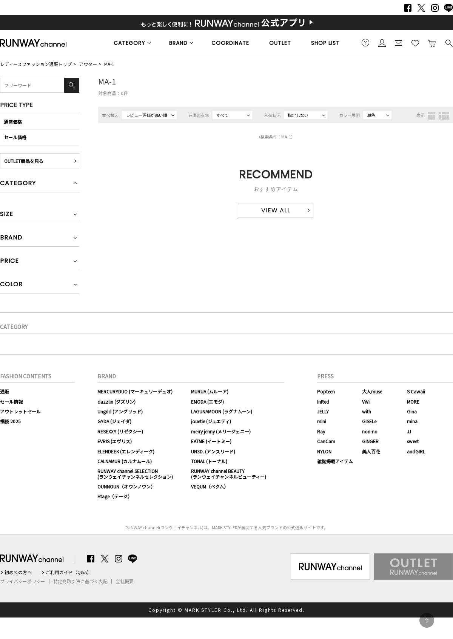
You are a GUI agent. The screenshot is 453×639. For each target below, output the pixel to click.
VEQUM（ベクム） (209, 486)
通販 (4, 391)
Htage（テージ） (114, 496)
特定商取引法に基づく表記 (80, 581)
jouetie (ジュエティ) (211, 421)
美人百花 (371, 451)
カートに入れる (431, 42)
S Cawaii (416, 391)
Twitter (421, 7)
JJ (409, 431)
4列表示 (444, 116)
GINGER (370, 441)
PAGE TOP (426, 620)
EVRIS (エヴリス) (114, 441)
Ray (321, 431)
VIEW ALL (275, 210)
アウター (88, 64)
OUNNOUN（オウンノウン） (126, 486)
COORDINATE (230, 43)
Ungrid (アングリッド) (120, 411)
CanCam (326, 441)
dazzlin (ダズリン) (116, 401)
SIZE (6, 214)
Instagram (434, 7)
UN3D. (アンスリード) (213, 451)
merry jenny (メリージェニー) (221, 431)
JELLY (323, 411)
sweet (413, 441)
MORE (413, 401)
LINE (448, 7)
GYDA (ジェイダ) (114, 421)
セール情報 (11, 401)
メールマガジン (398, 42)
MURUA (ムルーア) (209, 391)
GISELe (369, 421)
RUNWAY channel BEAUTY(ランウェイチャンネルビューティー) (228, 473)
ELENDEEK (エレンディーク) (125, 451)
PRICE (9, 261)
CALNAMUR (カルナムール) (124, 461)
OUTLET (280, 43)
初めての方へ (18, 572)
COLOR (11, 285)
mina (412, 421)
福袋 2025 (10, 421)
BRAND (178, 43)
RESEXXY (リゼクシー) (120, 431)
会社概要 (125, 581)
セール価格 (15, 137)
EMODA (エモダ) (207, 401)
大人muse (372, 391)
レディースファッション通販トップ (36, 64)
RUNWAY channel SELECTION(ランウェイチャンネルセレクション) (135, 473)
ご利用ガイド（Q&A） (68, 572)
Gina (412, 411)
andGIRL (416, 451)
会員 (382, 42)
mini (321, 421)
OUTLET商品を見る (23, 161)
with (366, 411)
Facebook (407, 7)
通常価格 (13, 121)
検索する (448, 42)
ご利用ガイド (365, 42)
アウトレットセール (20, 411)
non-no (370, 431)
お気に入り (415, 42)
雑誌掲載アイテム (335, 461)
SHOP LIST (325, 43)
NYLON (324, 451)
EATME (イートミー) (211, 441)
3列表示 (431, 116)
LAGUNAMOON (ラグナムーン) (221, 411)
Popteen (326, 391)
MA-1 (109, 64)
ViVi (366, 401)
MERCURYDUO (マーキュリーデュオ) (135, 391)
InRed (323, 401)
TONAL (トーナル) (209, 461)
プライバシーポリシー (22, 581)
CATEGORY (129, 43)
